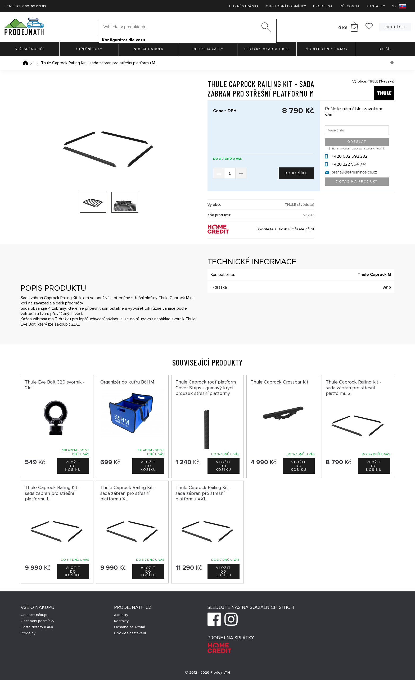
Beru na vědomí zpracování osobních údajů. (358, 148)
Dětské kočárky (207, 49)
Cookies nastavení (130, 633)
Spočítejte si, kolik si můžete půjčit (285, 229)
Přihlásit (395, 27)
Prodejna (323, 6)
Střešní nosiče (29, 49)
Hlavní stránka (243, 6)
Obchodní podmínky (286, 6)
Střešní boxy (89, 49)
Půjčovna (350, 6)
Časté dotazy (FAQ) (37, 627)
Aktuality (121, 615)
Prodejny (28, 633)
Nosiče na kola (148, 49)
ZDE (75, 324)
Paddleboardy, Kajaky (326, 49)
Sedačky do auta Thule (267, 49)
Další (386, 49)
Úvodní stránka (25, 63)
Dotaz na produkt (357, 182)
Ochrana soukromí (129, 627)
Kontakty (376, 6)
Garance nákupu (34, 615)
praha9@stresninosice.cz (354, 172)
